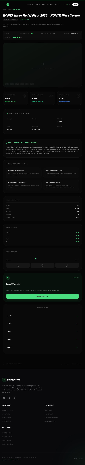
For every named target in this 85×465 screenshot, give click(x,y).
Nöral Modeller (6, 421)
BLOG (43, 4)
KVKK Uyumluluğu (7, 444)
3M (22, 84)
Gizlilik (75, 458)
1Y (27, 84)
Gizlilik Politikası (7, 433)
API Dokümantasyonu (51, 418)
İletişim (57, 4)
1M (17, 84)
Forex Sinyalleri (6, 418)
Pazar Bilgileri (49, 414)
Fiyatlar (37, 4)
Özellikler (30, 4)
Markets (9, 9)
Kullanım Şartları (7, 437)
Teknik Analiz (48, 410)
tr (67, 4)
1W (12, 84)
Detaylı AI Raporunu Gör (42, 296)
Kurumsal (50, 4)
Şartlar (81, 458)
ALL (32, 84)
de (69, 4)
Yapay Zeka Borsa (7, 410)
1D (7, 84)
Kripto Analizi (6, 414)
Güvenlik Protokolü (50, 421)
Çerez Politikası (6, 440)
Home (4, 9)
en (64, 4)
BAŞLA (75, 4)
